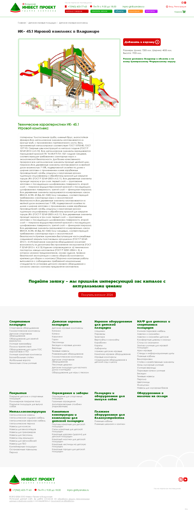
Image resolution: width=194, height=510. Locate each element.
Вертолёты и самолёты (107, 340)
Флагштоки (143, 385)
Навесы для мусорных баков (152, 388)
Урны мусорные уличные (150, 365)
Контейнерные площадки (23, 446)
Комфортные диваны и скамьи (154, 340)
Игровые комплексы (105, 357)
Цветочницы (143, 382)
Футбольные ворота (19, 360)
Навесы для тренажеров (22, 432)
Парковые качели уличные (151, 370)
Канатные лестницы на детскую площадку (69, 445)
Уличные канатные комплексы (25, 354)
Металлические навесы (22, 415)
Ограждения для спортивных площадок (67, 397)
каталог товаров (74, 11)
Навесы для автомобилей (23, 441)
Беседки (141, 373)
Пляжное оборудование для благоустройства (110, 414)
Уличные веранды (146, 368)
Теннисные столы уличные (23, 363)
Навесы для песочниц (20, 435)
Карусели (57, 336)
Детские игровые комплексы (73, 23)
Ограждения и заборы (70, 393)
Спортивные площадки (19, 323)
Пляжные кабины (146, 356)
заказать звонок (99, 11)
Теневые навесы (60, 351)
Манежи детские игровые (108, 351)
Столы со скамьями (148, 342)
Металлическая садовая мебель (26, 418)
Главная (22, 23)
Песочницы (58, 342)
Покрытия (18, 393)
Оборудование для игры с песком (70, 372)
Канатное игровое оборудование (113, 354)
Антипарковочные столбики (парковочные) (67, 405)
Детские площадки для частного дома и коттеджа (69, 368)
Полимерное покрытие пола (24, 401)
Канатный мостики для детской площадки (68, 440)
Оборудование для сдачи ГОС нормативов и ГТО (25, 350)
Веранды (56, 348)
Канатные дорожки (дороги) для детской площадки (69, 435)
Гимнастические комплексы (24, 331)
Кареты (98, 345)
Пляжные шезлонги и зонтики (110, 424)
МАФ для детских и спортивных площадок (153, 324)
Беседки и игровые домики (66, 345)
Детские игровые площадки (42, 23)
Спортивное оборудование (24, 328)
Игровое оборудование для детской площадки (113, 324)
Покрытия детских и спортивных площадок (26, 397)
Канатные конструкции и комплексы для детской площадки (68, 416)
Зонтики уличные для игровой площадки (152, 346)
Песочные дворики (62, 364)
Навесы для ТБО (17, 444)
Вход (171, 7)
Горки (55, 339)
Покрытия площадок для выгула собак (26, 405)
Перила (13, 452)
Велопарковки (144, 359)
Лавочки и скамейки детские (153, 337)
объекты (119, 11)
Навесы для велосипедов (22, 429)
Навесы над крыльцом (21, 438)
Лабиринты (100, 348)
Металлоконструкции (27, 411)
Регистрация (180, 7)
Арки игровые (144, 350)
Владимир (30, 4)
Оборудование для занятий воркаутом (23, 340)
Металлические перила (22, 423)
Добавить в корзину (141, 42)
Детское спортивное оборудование (20, 335)
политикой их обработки (62, 501)
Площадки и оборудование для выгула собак (110, 396)
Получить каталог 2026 (97, 294)
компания (134, 11)
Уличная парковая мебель (151, 331)
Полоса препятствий (20, 346)
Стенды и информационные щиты (155, 353)
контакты (150, 11)
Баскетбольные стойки (21, 357)
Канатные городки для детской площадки (68, 450)
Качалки (56, 331)
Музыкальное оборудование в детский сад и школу (111, 361)
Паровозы (100, 334)
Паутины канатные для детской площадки (68, 425)
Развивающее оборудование (67, 354)
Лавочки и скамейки (148, 334)
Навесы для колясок (20, 426)
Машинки (100, 331)
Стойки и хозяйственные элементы (155, 362)
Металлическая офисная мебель (27, 421)
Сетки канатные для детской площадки (67, 430)
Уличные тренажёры (20, 344)
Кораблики (100, 342)
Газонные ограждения (64, 401)
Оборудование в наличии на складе (152, 394)
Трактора (100, 337)
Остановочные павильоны (23, 449)
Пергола (141, 379)
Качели (55, 334)
